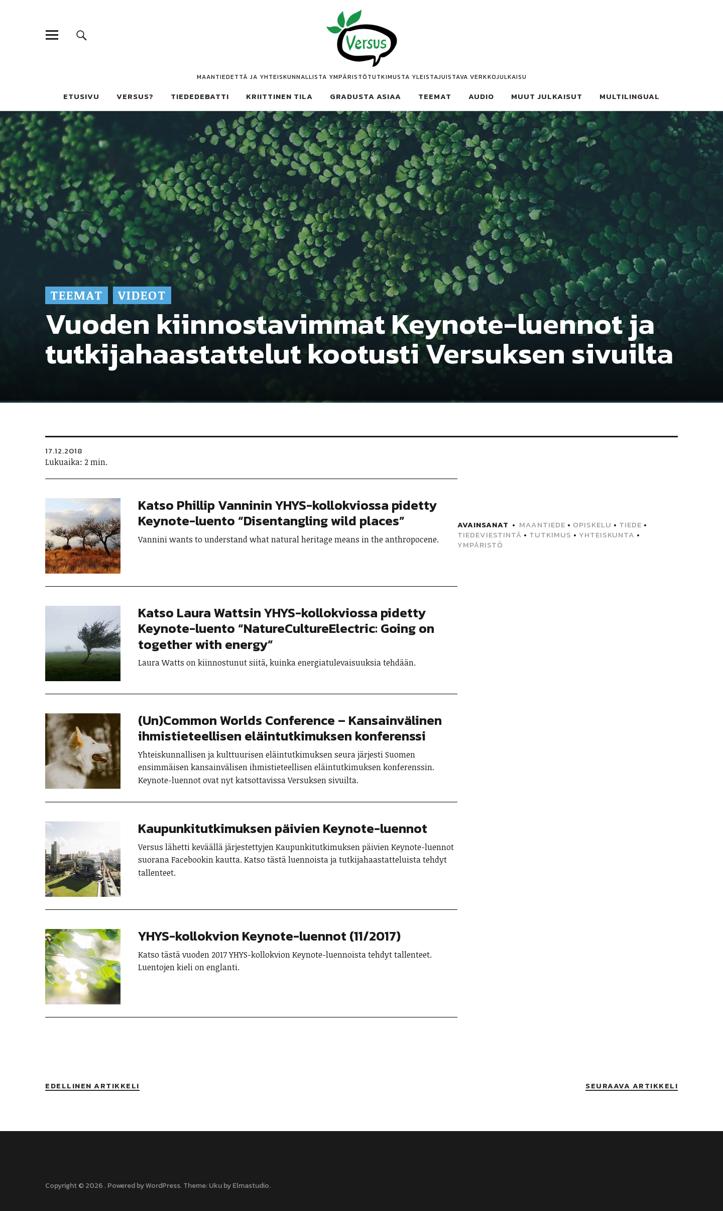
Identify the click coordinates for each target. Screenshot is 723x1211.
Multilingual (629, 96)
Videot (142, 295)
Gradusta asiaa (365, 96)
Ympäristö (480, 544)
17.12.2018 (63, 450)
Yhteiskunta (607, 534)
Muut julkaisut (546, 96)
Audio (481, 96)
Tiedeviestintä (489, 534)
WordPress (163, 1185)
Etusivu (81, 96)
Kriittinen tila (279, 96)
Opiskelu (592, 524)
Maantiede (542, 524)
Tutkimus (550, 534)
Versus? (135, 96)
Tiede (630, 524)
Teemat (434, 96)
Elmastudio (250, 1185)
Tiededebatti (200, 96)
